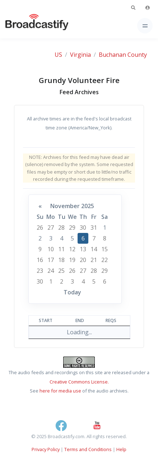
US (58, 55)
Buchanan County (123, 55)
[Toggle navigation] (145, 25)
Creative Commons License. (79, 381)
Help (121, 449)
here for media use (60, 390)
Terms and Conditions (88, 449)
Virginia (80, 55)
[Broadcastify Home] (25, 26)
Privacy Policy (46, 449)
